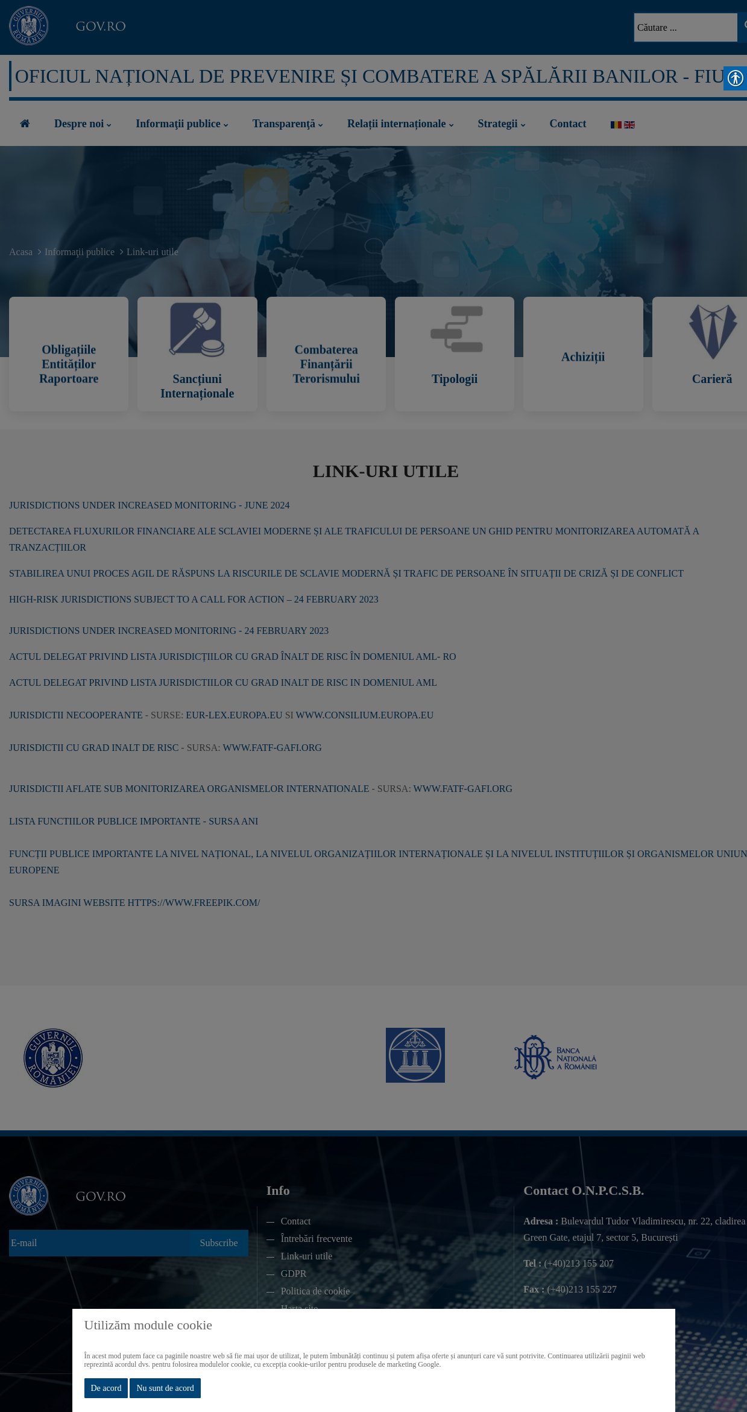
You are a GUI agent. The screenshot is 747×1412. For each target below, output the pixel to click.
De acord (106, 1388)
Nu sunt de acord (165, 1388)
